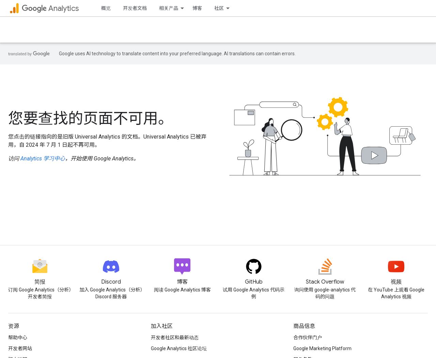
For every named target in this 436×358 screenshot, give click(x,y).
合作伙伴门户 (307, 337)
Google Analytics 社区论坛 (179, 348)
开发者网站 (20, 348)
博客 (197, 8)
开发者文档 (135, 8)
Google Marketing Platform (322, 348)
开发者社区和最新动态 (175, 337)
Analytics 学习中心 (42, 158)
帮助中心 (17, 337)
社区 (219, 8)
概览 (106, 8)
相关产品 (168, 8)
